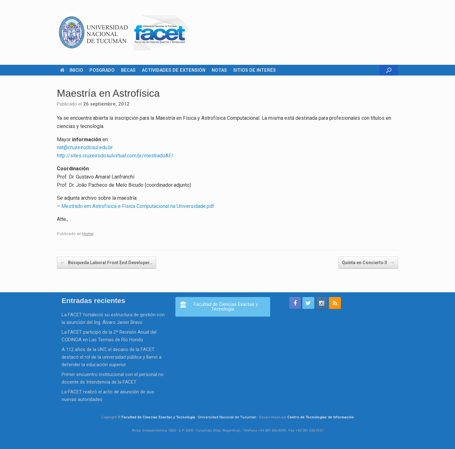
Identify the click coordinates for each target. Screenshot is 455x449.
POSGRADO (102, 70)
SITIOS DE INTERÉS (254, 70)
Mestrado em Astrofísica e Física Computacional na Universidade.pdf (137, 206)
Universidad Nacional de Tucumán (227, 417)
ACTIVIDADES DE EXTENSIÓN (173, 70)
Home (87, 233)
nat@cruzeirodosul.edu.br (85, 147)
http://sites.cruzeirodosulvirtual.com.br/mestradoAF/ (115, 156)
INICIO (71, 70)
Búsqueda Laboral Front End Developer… (106, 262)
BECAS (128, 70)
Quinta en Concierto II (368, 262)
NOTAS (219, 70)
